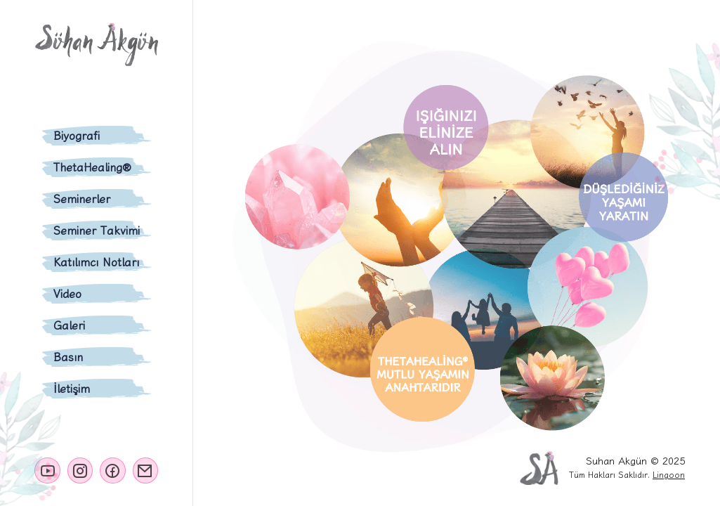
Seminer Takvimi (96, 230)
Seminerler (81, 199)
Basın (68, 357)
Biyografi (76, 135)
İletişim (71, 388)
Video (67, 293)
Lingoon (669, 474)
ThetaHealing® (92, 167)
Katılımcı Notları (96, 262)
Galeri (69, 325)
